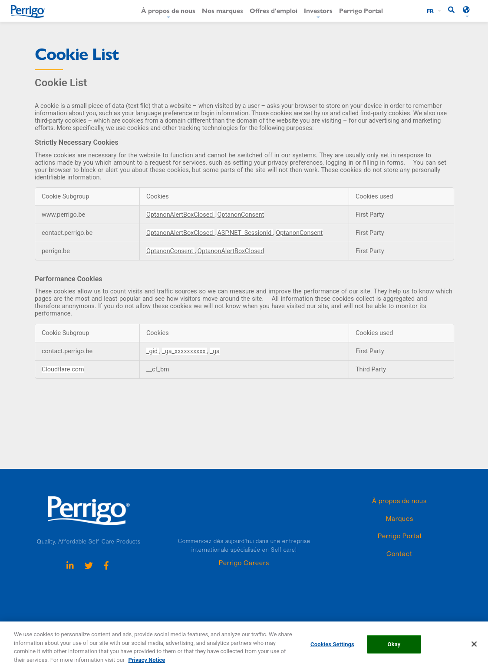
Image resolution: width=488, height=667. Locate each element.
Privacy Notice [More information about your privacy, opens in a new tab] (146, 663)
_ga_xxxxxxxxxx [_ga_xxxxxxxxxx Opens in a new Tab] (184, 351)
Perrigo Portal (361, 10)
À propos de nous (168, 10)
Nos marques (222, 10)
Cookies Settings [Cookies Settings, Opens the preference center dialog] (332, 647)
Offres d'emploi (273, 10)
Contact (399, 554)
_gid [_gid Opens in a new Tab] (152, 351)
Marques (399, 518)
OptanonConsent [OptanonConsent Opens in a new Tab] (240, 214)
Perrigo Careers (244, 563)
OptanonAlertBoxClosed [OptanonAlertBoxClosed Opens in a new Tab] (180, 214)
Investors (318, 10)
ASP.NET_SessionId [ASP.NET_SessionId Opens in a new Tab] (245, 233)
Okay (394, 647)
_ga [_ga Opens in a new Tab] (214, 351)
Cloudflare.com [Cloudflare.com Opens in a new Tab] (63, 369)
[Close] (474, 647)
